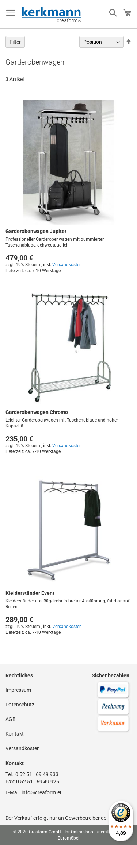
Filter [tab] (15, 42)
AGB (10, 719)
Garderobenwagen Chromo (36, 412)
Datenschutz (19, 705)
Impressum (18, 690)
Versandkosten (67, 264)
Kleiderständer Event (29, 593)
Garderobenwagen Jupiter (35, 231)
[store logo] (51, 14)
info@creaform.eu (42, 792)
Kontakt (14, 734)
